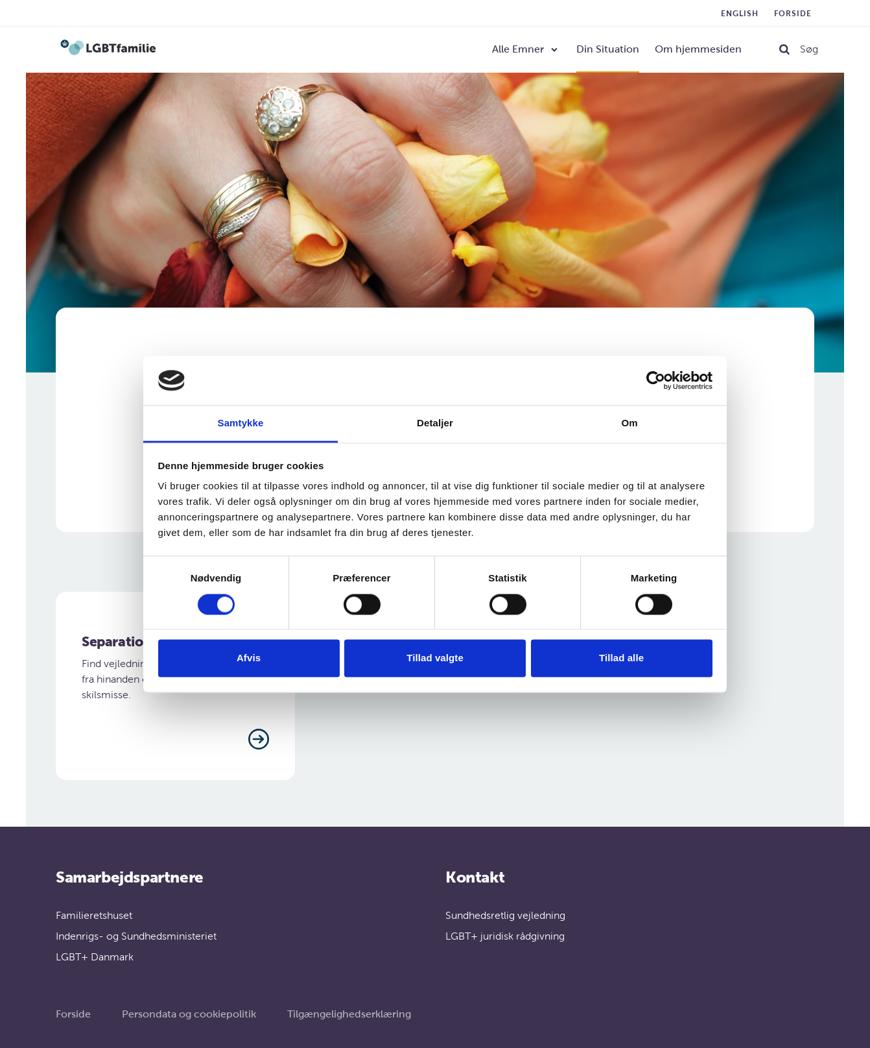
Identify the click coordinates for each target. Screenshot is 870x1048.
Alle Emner (518, 49)
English (739, 13)
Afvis (249, 658)
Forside (793, 13)
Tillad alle (621, 658)
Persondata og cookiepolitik (189, 1013)
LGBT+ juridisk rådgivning (505, 936)
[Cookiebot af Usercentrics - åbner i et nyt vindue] (655, 380)
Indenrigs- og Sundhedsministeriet (136, 936)
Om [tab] (629, 423)
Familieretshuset (94, 915)
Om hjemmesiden (698, 49)
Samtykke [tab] (241, 423)
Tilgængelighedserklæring (349, 1013)
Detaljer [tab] (435, 423)
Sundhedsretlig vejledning (505, 915)
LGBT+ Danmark (95, 956)
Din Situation (607, 49)
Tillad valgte (435, 658)
